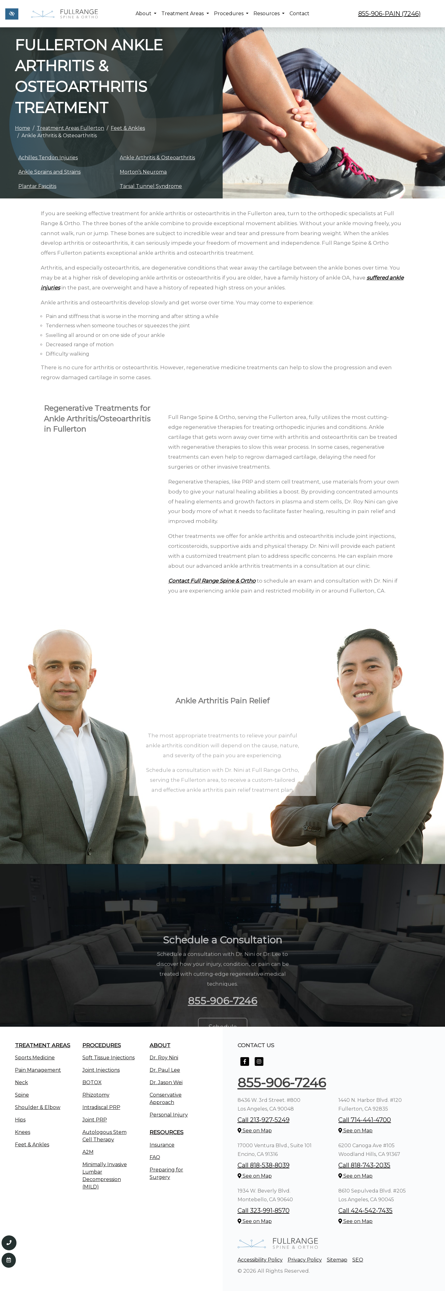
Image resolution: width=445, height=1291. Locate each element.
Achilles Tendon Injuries (48, 158)
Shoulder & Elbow (37, 1107)
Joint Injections (101, 1070)
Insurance (162, 1145)
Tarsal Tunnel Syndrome (151, 186)
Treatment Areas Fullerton (70, 128)
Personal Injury (169, 1115)
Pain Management (38, 1070)
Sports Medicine (35, 1058)
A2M (88, 1152)
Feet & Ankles (128, 128)
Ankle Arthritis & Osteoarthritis (157, 158)
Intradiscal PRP (101, 1107)
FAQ (155, 1157)
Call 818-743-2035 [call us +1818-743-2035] (364, 1165)
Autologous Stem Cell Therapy (104, 1136)
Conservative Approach (166, 1098)
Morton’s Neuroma (143, 172)
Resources (269, 13)
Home (22, 128)
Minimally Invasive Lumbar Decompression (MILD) (104, 1175)
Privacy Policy (305, 1260)
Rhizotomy (95, 1095)
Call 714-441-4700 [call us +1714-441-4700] (364, 1120)
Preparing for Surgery (166, 1173)
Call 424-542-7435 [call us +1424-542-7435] (365, 1210)
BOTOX (92, 1082)
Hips (20, 1120)
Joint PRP (94, 1120)
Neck (21, 1082)
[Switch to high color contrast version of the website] (12, 14)
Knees (22, 1132)
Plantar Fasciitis (37, 186)
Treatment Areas (185, 13)
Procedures (231, 13)
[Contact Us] (9, 1260)
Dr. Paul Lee (165, 1070)
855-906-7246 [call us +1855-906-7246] (282, 1082)
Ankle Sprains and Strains (49, 172)
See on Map (255, 1131)
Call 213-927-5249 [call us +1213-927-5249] (264, 1120)
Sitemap (337, 1260)
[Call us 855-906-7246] (9, 1242)
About (146, 13)
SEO (357, 1260)
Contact (299, 13)
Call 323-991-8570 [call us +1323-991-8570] (264, 1210)
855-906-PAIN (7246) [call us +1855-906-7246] (389, 13)
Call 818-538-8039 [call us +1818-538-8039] (264, 1165)
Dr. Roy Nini (164, 1058)
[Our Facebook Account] (245, 1065)
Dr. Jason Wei (166, 1082)
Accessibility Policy (260, 1260)
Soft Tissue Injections (108, 1058)
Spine (22, 1095)
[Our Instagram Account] (259, 1065)
